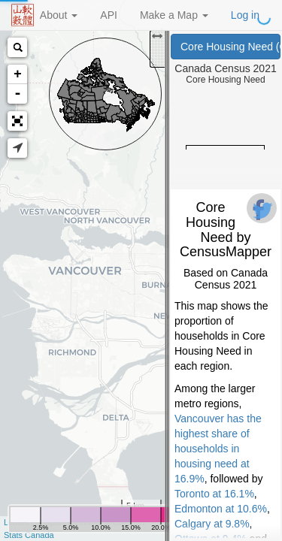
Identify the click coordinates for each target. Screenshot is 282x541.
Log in (245, 15)
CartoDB (128, 522)
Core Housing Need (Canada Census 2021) (230, 47)
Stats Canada (29, 534)
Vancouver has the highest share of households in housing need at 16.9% (218, 449)
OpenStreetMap (73, 522)
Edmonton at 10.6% (220, 509)
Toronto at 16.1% (214, 494)
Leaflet (16, 522)
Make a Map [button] (174, 15)
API (108, 15)
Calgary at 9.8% (212, 524)
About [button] (58, 15)
